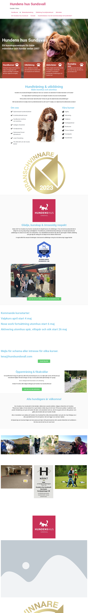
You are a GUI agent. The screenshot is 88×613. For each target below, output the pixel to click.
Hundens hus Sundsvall (28, 4)
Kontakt (33, 16)
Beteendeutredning (27, 12)
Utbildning (29, 65)
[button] (3, 445)
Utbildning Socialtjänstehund (44, 12)
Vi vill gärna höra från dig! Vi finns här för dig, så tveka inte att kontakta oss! (75, 69)
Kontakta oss (72, 65)
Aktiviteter (59, 12)
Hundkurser (14, 12)
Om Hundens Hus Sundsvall (19, 16)
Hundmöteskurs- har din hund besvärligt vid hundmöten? (55, 16)
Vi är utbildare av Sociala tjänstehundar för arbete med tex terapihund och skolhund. (32, 69)
